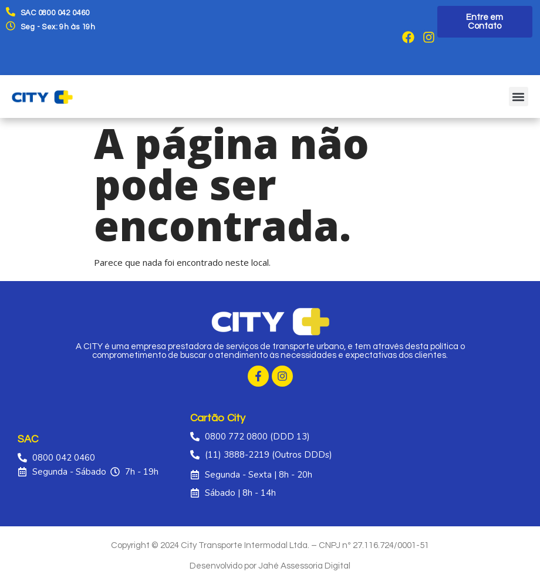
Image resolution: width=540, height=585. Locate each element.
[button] (518, 96)
